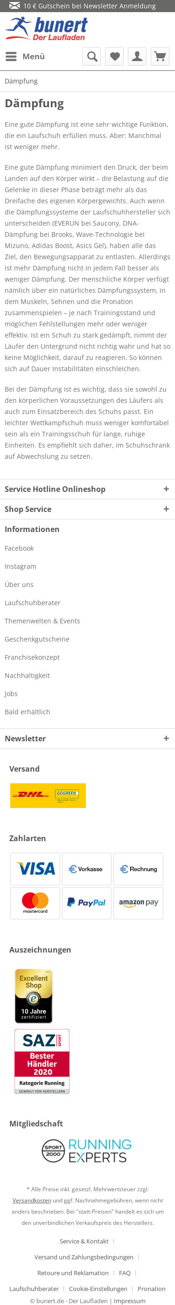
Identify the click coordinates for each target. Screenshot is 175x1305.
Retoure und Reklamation (73, 1273)
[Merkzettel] (114, 56)
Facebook (19, 548)
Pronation (152, 1288)
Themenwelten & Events (42, 620)
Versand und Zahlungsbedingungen (84, 1257)
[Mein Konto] (137, 56)
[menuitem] (24, 56)
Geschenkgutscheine (37, 639)
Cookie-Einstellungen (98, 1288)
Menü (25, 55)
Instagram (20, 566)
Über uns (19, 584)
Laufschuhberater (33, 602)
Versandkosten (32, 1200)
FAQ (125, 1273)
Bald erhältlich (27, 711)
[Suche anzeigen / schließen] (91, 56)
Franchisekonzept (32, 657)
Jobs (11, 693)
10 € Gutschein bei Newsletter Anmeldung (82, 5)
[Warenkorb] (160, 56)
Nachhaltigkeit (27, 675)
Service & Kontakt (84, 1241)
